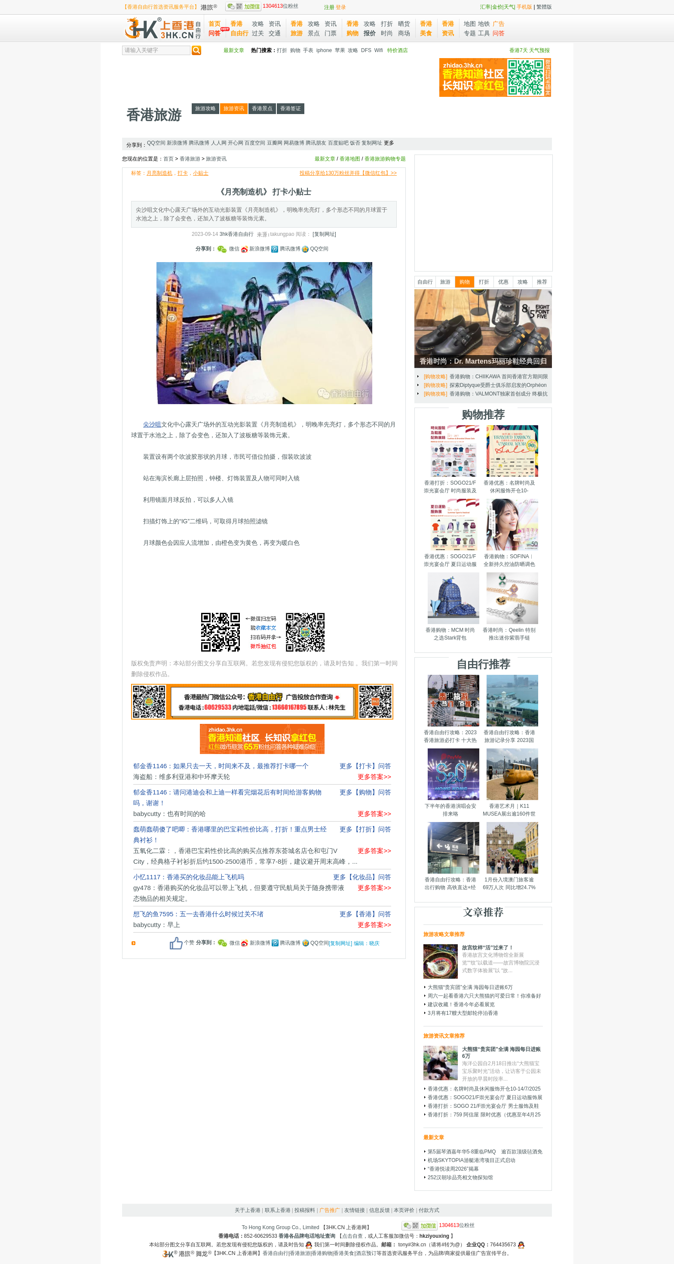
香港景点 (262, 108)
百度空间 (255, 143)
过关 (258, 33)
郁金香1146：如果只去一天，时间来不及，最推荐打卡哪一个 (221, 766)
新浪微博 (177, 143)
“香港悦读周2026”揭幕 (453, 1169)
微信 (228, 249)
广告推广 (329, 1210)
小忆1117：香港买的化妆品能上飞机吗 (188, 877)
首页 (214, 23)
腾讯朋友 (316, 143)
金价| (498, 7)
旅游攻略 (205, 108)
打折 (387, 23)
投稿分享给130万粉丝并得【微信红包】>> (348, 173)
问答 (214, 33)
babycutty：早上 (156, 924)
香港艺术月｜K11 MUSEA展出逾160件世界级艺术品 (509, 814)
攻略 (258, 23)
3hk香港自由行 (237, 234)
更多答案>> (374, 776)
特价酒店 (397, 50)
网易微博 (294, 143)
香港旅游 (153, 115)
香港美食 (344, 1253)
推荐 (542, 282)
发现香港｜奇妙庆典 (473, 385)
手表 (308, 50)
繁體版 (544, 7)
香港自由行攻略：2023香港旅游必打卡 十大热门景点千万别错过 (450, 740)
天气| (509, 7)
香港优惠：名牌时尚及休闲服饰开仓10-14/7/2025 (509, 490)
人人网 (219, 143)
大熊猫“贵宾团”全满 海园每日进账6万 (470, 987)
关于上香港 (247, 1210)
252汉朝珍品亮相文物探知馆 (460, 1177)
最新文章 (234, 50)
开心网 (235, 143)
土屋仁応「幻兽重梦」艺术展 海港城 (491, 394)
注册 (329, 7)
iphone (324, 50)
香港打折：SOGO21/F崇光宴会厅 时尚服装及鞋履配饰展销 (450, 490)
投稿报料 (304, 1210)
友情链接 (354, 1210)
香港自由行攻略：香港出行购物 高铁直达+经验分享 (450, 887)
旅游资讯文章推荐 (444, 1036)
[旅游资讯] (435, 394)
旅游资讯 (234, 108)
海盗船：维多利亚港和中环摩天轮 (181, 776)
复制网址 (372, 143)
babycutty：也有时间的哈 (169, 813)
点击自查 (352, 1236)
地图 (470, 23)
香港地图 (350, 159)
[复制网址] (324, 234)
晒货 (404, 23)
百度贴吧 (338, 143)
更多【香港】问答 (365, 914)
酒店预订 (366, 1253)
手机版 (524, 7)
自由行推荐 (483, 664)
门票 (331, 33)
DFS (366, 50)
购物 (295, 50)
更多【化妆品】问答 (362, 877)
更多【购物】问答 (365, 792)
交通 (275, 33)
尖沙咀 (152, 424)
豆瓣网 (274, 143)
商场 (404, 33)
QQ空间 (156, 143)
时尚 (387, 33)
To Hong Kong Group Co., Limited (280, 1227)
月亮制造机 (159, 173)
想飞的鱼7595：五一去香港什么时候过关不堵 (198, 914)
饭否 (355, 143)
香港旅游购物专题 (385, 159)
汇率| (486, 7)
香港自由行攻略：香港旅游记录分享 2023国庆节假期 (509, 740)
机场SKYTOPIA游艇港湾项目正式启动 (471, 1160)
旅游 (445, 282)
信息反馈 (379, 1210)
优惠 (503, 282)
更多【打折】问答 (365, 829)
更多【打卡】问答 (365, 766)
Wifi (378, 50)
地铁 (484, 23)
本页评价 (404, 1210)
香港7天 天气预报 (529, 50)
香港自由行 (275, 1253)
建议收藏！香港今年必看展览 (461, 1004)
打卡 (183, 173)
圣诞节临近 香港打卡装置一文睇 (488, 377)
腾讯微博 (199, 143)
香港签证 (290, 108)
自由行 (425, 282)
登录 (341, 7)
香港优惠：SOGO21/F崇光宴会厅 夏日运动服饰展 (450, 564)
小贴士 (200, 173)
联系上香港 (278, 1210)
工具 (484, 33)
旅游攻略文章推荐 (444, 934)
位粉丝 (261, 6)
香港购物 (322, 1253)
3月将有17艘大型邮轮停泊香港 (463, 1013)
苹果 (340, 50)
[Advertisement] (278, 77)
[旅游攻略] (435, 377)
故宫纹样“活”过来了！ (488, 948)
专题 (470, 33)
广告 (499, 23)
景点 (314, 33)
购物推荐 (483, 414)
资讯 (275, 23)
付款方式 (429, 1210)
